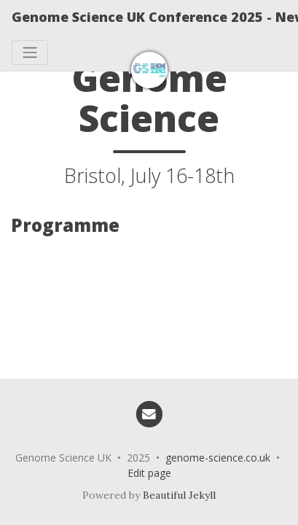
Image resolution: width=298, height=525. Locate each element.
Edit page (149, 473)
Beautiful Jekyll (179, 495)
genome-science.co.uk (217, 457)
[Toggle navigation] (30, 52)
